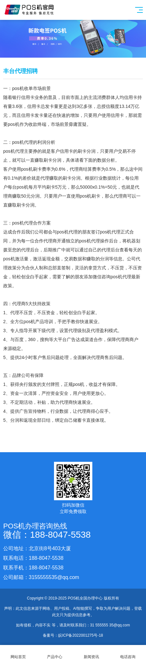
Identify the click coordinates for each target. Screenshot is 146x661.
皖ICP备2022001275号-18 (80, 635)
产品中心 (54, 653)
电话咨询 (128, 653)
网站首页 (18, 653)
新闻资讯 (91, 653)
